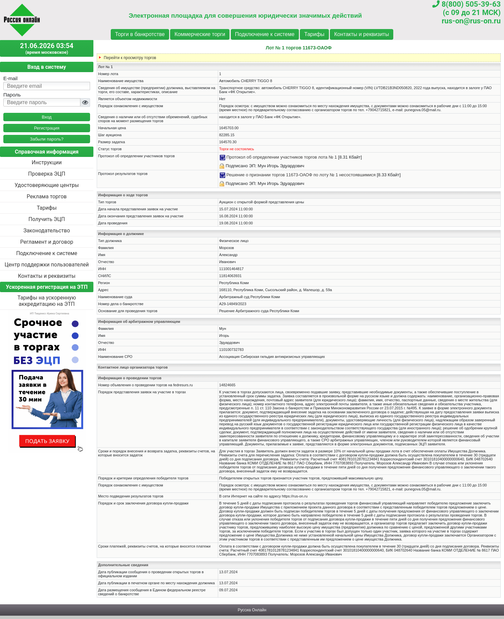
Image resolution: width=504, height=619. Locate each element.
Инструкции (47, 162)
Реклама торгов (47, 196)
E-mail (10, 78)
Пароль (12, 94)
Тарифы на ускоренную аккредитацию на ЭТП (46, 300)
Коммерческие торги (199, 34)
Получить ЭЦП (46, 219)
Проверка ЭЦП (46, 174)
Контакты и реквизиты (361, 34)
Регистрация (46, 128)
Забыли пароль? (46, 139)
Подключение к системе (265, 34)
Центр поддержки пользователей (47, 264)
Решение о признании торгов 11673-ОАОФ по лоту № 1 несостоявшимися (301, 174)
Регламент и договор (46, 242)
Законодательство (46, 230)
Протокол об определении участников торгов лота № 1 (281, 157)
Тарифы (314, 34)
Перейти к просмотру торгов (130, 57)
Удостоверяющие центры (47, 185)
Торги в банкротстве (140, 34)
